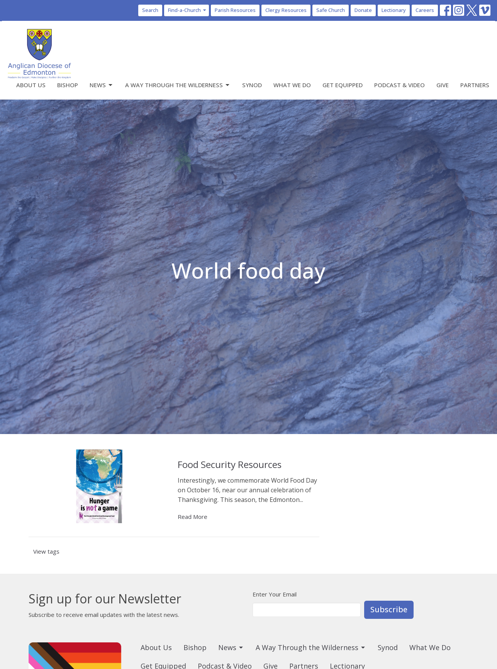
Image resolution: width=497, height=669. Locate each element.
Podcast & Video (399, 85)
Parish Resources (235, 10)
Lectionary (394, 10)
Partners (474, 85)
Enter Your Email (275, 594)
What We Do (292, 85)
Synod (252, 85)
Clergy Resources (286, 10)
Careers (425, 10)
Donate (363, 10)
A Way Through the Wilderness (178, 85)
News (102, 85)
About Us (31, 85)
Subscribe (388, 609)
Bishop (67, 85)
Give (442, 85)
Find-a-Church (187, 10)
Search (150, 10)
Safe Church (330, 10)
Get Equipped (342, 85)
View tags (46, 551)
